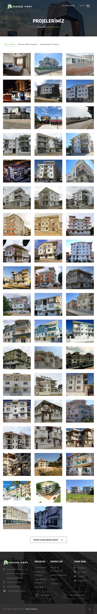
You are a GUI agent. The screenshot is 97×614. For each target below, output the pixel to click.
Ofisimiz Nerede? (73, 595)
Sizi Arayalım (68, 5)
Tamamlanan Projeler (49, 44)
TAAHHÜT (54, 579)
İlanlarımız (40, 587)
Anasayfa (41, 27)
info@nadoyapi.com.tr (16, 591)
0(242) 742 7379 (13, 582)
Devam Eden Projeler (28, 44)
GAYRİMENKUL (56, 584)
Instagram (80, 572)
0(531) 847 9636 (13, 586)
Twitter (79, 576)
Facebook (80, 568)
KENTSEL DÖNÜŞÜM (58, 575)
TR (81, 5)
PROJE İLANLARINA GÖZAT (48, 540)
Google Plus (81, 580)
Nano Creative (31, 609)
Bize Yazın (42, 595)
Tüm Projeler (10, 44)
